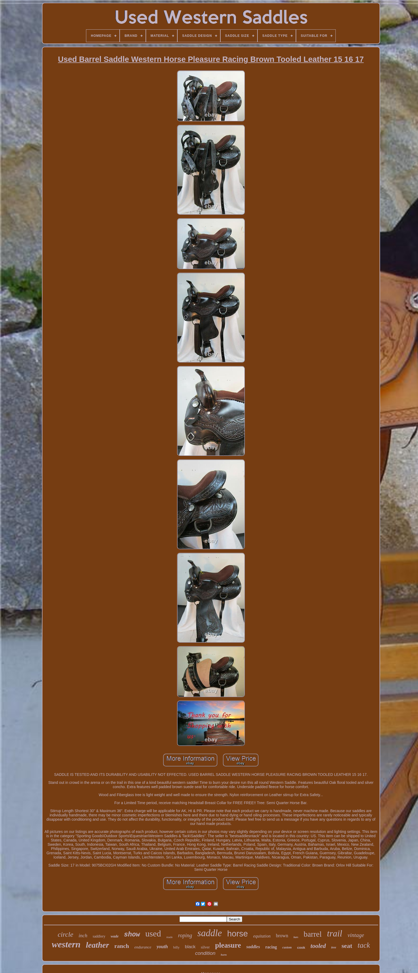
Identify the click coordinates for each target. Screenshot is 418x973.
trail (334, 933)
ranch (121, 946)
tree (333, 947)
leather (97, 944)
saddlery (99, 936)
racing (271, 947)
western (66, 944)
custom (287, 947)
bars (296, 937)
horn (224, 954)
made (169, 937)
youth (162, 946)
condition (205, 953)
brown (282, 935)
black (190, 946)
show (132, 935)
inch (83, 935)
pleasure (228, 945)
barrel (313, 934)
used (153, 933)
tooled (318, 946)
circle (65, 934)
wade (115, 936)
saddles (253, 946)
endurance (142, 947)
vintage (355, 935)
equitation (262, 936)
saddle (209, 933)
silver (205, 947)
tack (364, 945)
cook (301, 948)
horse (237, 933)
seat (347, 945)
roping (185, 935)
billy (176, 947)
